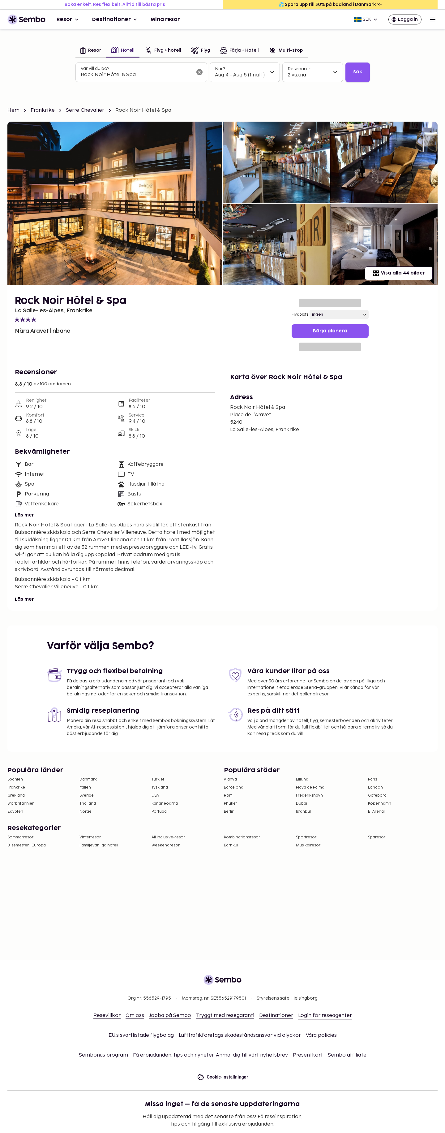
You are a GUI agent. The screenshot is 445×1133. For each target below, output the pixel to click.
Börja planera (330, 331)
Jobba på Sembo (170, 1015)
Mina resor (165, 19)
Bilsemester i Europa (26, 845)
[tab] (90, 51)
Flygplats (300, 314)
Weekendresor (166, 845)
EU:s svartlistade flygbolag (141, 1035)
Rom (228, 795)
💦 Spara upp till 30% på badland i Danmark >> (330, 4)
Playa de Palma (310, 787)
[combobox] (136, 75)
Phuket (230, 803)
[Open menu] (433, 19)
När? (220, 68)
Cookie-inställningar (223, 1077)
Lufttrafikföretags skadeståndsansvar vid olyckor (240, 1035)
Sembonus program (103, 1055)
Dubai (301, 803)
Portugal (160, 811)
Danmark (88, 779)
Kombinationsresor (242, 837)
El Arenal (376, 811)
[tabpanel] (222, 72)
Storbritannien (21, 803)
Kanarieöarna (165, 803)
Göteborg (377, 795)
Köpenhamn (379, 803)
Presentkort (308, 1055)
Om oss (135, 1015)
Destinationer (115, 19)
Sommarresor (20, 837)
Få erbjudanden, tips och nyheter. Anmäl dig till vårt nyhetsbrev (210, 1055)
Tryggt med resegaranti (225, 1015)
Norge (85, 811)
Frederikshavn (309, 795)
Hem (13, 110)
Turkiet (158, 779)
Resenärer (299, 68)
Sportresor (306, 837)
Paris (372, 779)
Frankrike (42, 110)
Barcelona (233, 787)
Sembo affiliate (347, 1055)
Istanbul (303, 811)
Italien (85, 787)
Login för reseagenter (325, 1015)
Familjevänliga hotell (98, 845)
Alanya (230, 779)
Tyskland (160, 787)
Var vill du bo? (95, 68)
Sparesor (376, 837)
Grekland (16, 795)
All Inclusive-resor (168, 837)
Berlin (229, 811)
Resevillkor (107, 1015)
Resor (68, 19)
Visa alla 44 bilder (398, 273)
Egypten (15, 811)
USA (155, 795)
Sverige (86, 795)
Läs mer (24, 515)
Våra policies (321, 1035)
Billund (302, 779)
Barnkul (231, 845)
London (375, 787)
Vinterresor (90, 837)
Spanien (15, 779)
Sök (357, 72)
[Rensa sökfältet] (199, 72)
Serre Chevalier (85, 110)
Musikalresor (308, 845)
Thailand (87, 803)
